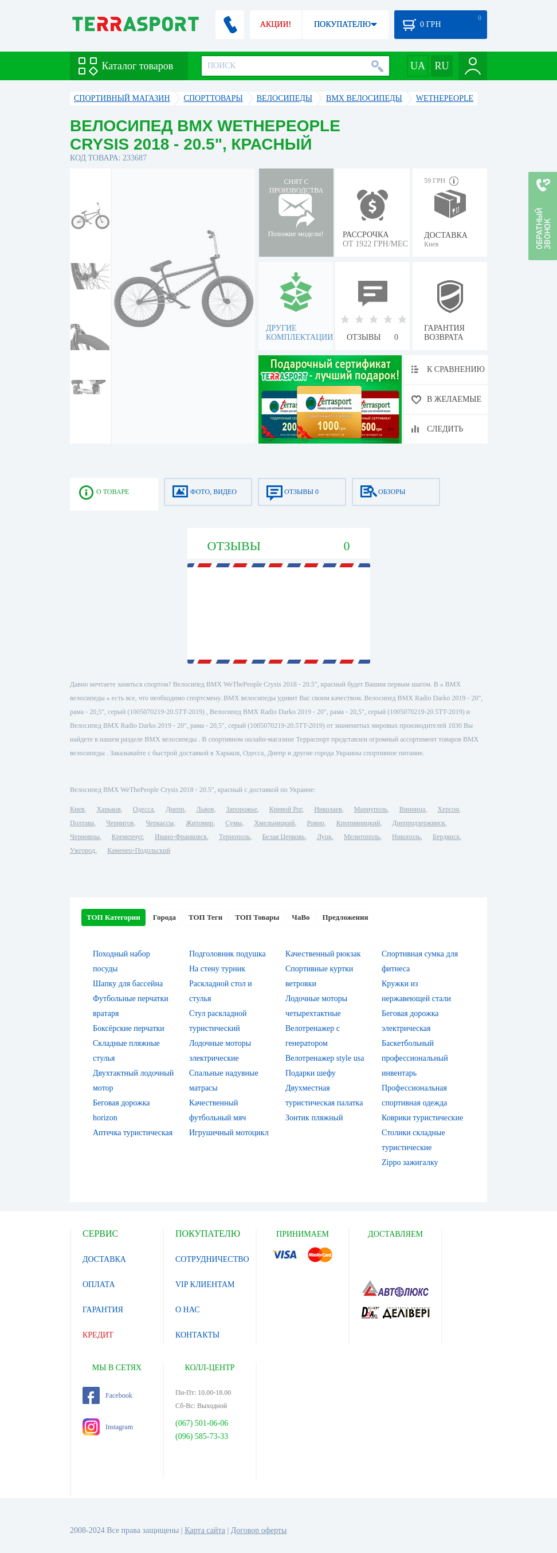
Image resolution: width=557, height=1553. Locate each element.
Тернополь (234, 837)
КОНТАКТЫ (197, 1335)
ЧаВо (300, 917)
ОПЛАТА (99, 1284)
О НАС (187, 1309)
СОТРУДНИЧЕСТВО (212, 1259)
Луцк (324, 837)
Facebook (107, 1395)
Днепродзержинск (418, 823)
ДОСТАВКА (104, 1259)
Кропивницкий (358, 823)
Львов (205, 809)
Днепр (175, 809)
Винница (412, 809)
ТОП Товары (257, 917)
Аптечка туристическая (132, 1132)
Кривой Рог (285, 809)
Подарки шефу (310, 1073)
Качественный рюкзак (323, 954)
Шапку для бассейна (128, 983)
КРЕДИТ (98, 1335)
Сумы (233, 823)
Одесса (143, 809)
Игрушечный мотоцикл (229, 1132)
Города (164, 917)
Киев (77, 809)
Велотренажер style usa (324, 1058)
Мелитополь (362, 837)
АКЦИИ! (275, 24)
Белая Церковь (283, 837)
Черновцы (85, 837)
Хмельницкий (274, 823)
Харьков (108, 809)
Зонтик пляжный (314, 1117)
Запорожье (241, 809)
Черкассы (160, 823)
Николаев (328, 809)
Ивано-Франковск (181, 837)
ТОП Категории (113, 917)
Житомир (199, 823)
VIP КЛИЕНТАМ (205, 1284)
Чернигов (120, 823)
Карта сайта (205, 1530)
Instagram (108, 1427)
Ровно (315, 823)
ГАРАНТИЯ (103, 1309)
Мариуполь (370, 809)
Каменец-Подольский (138, 850)
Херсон (448, 809)
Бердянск (446, 837)
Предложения (345, 917)
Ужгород (82, 850)
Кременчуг (127, 837)
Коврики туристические (422, 1117)
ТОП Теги (205, 917)
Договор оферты (259, 1530)
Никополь (406, 837)
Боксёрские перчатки (128, 1028)
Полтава (82, 823)
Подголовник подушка (227, 954)
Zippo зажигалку (410, 1162)
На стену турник (217, 968)
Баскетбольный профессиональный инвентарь (415, 1058)
